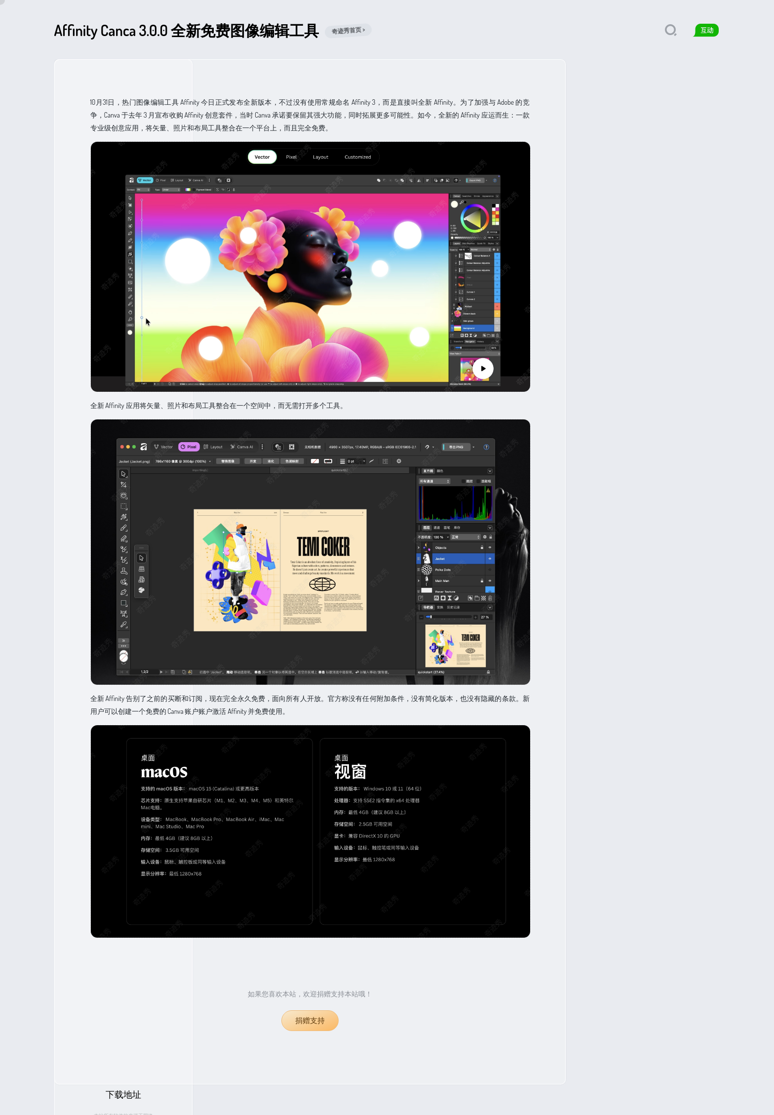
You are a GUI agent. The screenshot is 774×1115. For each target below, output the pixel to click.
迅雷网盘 (676, 200)
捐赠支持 (310, 1020)
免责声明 (161, 1100)
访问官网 (649, 136)
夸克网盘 (618, 200)
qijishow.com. (236, 1100)
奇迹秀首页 (69, 1100)
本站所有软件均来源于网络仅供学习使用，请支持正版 (649, 104)
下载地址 (649, 79)
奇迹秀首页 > (348, 30)
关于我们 (102, 1100)
